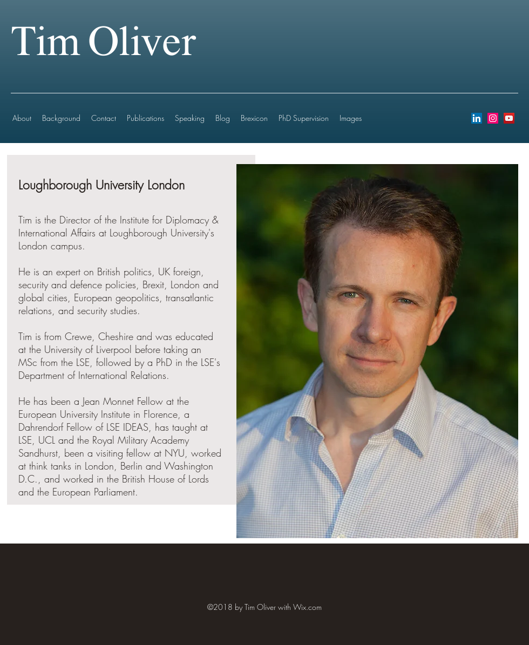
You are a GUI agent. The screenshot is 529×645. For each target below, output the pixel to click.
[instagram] (492, 118)
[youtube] (509, 118)
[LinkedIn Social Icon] (476, 118)
